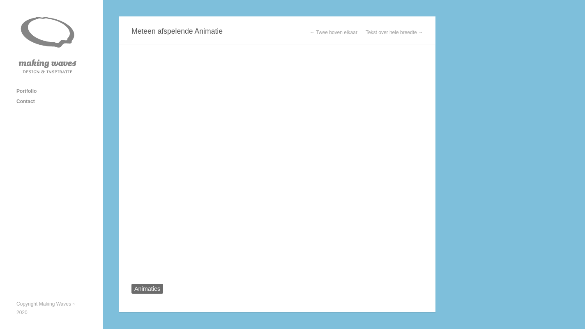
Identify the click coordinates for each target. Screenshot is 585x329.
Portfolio (26, 91)
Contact (25, 101)
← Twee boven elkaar (333, 32)
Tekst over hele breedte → (394, 32)
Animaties (147, 288)
